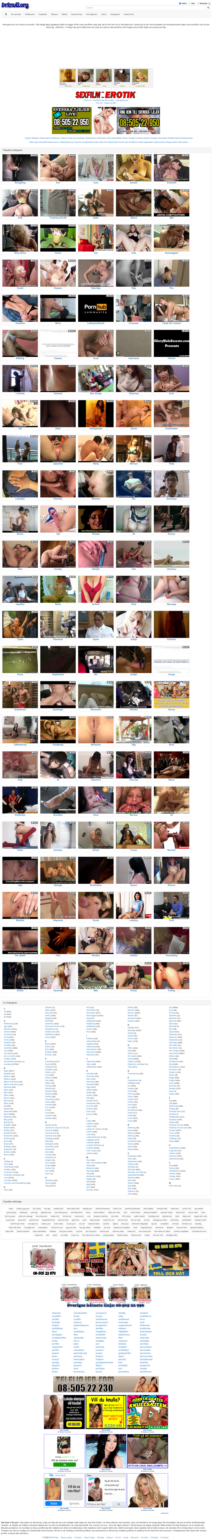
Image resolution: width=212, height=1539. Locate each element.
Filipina (48, 1083)
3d (5, 1014)
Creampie (8, 1172)
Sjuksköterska (133, 1175)
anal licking (174, 1220)
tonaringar (123, 1322)
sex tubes (64, 1235)
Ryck (130, 1146)
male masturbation (39, 1231)
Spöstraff (173, 1026)
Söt (170, 1007)
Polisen (131, 1099)
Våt (170, 1165)
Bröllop (7, 1130)
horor (142, 1319)
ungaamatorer (125, 1325)
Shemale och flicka (136, 1172)
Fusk (47, 1113)
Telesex (64, 138)
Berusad (7, 1101)
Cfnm (6, 1164)
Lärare (89, 1132)
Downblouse (50, 1029)
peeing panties (108, 1235)
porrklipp (78, 1362)
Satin (130, 1159)
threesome (159, 1228)
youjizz (99, 1353)
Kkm (88, 1079)
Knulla (140, 142)
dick (47, 1235)
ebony (88, 1212)
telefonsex (145, 1325)
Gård (47, 1141)
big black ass (167, 1216)
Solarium (131, 1191)
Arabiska (7, 1042)
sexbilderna (145, 1316)
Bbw (5, 1092)
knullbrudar (145, 1328)
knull (142, 1322)
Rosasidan (162, 138)
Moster (130, 1015)
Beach (6, 1098)
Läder (88, 1121)
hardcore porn (136, 1235)
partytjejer (144, 1341)
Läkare (89, 1126)
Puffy (130, 1115)
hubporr (55, 1325)
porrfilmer (100, 1368)
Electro (48, 1046)
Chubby (7, 1169)
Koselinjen (80, 138)
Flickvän (48, 1094)
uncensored (10, 1220)
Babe (6, 1071)
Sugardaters (148, 142)
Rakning (131, 1128)
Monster (89, 1190)
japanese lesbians (196, 1228)
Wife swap (173, 1186)
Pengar (131, 1088)
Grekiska (49, 1157)
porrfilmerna (101, 1319)
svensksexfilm (80, 1313)
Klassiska (90, 1084)
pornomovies (146, 1356)
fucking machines (23, 1231)
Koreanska (90, 1103)
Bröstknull (8, 1133)
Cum (6, 1178)
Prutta (130, 1113)
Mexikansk (90, 1176)
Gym (47, 1171)
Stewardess (174, 1040)
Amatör (7, 1032)
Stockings (173, 1042)
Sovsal (172, 1013)
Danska (48, 1007)
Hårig (47, 1186)
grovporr (78, 1365)
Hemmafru (90, 1013)
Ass (5, 1051)
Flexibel (48, 1091)
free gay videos (85, 1228)
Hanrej (48, 1183)
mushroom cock (57, 1228)
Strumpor (173, 1069)
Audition (7, 1059)
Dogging (48, 1018)
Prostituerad (133, 1110)
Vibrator (172, 1173)
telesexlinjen (146, 1331)
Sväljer (172, 1080)
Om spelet (132, 1056)
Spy (170, 1029)
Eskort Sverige (128, 138)
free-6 (76, 1341)
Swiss (171, 1091)
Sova (171, 1010)
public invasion (139, 1216)
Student (172, 1072)
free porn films (182, 1228)
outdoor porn (46, 1224)
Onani (130, 1059)
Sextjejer (154, 138)
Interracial (90, 1052)
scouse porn (71, 1224)
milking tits (23, 1212)
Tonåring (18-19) (176, 1125)
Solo (129, 1194)
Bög (5, 1122)
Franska (48, 1105)
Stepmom (173, 1037)
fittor (76, 1335)
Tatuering (173, 1106)
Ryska (130, 1149)
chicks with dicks (15, 1228)
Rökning (131, 1136)
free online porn (41, 1216)
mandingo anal (153, 1216)
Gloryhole (49, 1146)
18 (5, 1011)
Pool (129, 1105)
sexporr (55, 1353)
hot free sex (67, 1216)
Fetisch (48, 1078)
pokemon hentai (166, 1212)
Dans (6, 1190)
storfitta (121, 1313)
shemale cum (187, 1224)
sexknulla (144, 1338)
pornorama (145, 1353)
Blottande (8, 1117)
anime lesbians (99, 1212)
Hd (87, 1007)
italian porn (187, 1216)
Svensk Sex (123, 142)
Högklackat (91, 1021)
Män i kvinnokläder (94, 1163)
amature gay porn (23, 1209)
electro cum (117, 1209)
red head (175, 1224)
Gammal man (51, 1136)
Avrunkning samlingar (13, 1061)
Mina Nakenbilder (114, 138)
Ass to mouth (9, 1056)
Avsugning (8, 1064)
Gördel (48, 1149)
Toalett (172, 1122)
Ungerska (173, 1151)
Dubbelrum (49, 1034)
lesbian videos (122, 1235)
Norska (131, 1033)
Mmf (88, 1187)
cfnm (125, 1212)
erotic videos (58, 1224)
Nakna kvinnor (53, 142)
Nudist (130, 1036)
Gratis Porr (103, 142)
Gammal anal (50, 1133)
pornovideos (146, 1347)
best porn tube (63, 1220)
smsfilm (77, 1319)
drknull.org (53, 1537)
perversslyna (102, 1322)
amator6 (144, 1313)
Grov (47, 1163)
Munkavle (132, 1018)
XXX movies (126, 1216)
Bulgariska (8, 1149)
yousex (99, 1316)
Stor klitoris (173, 1048)
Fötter (47, 1102)
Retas (130, 1130)
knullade (56, 1322)
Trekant (172, 1130)
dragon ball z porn (200, 1216)
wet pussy (124, 1224)
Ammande (8, 1034)
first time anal (122, 1220)
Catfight (7, 1161)
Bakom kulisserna (11, 1082)
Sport (171, 1024)
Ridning (131, 1133)
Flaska (48, 1088)
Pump (130, 1121)
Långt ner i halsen (93, 1129)
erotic (203, 1212)
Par (129, 1086)
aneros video (193, 1212)
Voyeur (172, 1179)
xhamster (56, 1313)
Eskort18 (178, 138)
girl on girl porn (91, 1231)
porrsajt (122, 1359)
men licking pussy (61, 1212)
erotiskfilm (100, 1335)
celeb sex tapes (118, 1231)
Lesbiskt (89, 1148)
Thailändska (174, 1117)
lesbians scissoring (100, 1216)
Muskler (131, 1021)
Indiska (89, 1038)
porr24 (99, 1372)
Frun (47, 1107)
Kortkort (89, 1109)
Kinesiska (90, 1076)
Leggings (90, 1140)
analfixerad (123, 1319)
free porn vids (158, 1235)
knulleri (143, 1335)
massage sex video (160, 1220)
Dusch (48, 1037)
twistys (147, 1235)
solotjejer (100, 1341)
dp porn (154, 1224)
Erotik (95, 142)
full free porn (104, 1231)
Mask (88, 1165)
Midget (89, 1179)
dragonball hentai (48, 1220)
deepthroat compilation (122, 1228)
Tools (135, 1228)
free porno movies (65, 1231)
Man (88, 1160)
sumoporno (101, 1313)
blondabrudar (146, 1359)
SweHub (144, 1362)
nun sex (82, 1224)
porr (75, 1328)
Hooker (89, 1029)
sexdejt (143, 1368)
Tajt (170, 1103)
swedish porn (58, 1209)
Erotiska (48, 1052)
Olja (129, 1051)
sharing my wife (200, 1220)
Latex (88, 1134)
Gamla (48, 1125)
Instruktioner (91, 1049)
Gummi (48, 1168)
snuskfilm (56, 1316)
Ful (46, 1110)
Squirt (171, 1032)
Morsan (131, 1013)
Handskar (49, 1180)
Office (130, 1048)
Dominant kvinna (52, 1026)
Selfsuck (131, 1164)
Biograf (7, 1109)
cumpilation (164, 1224)
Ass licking (8, 1053)
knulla (76, 1316)
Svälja (171, 1078)
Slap (129, 1186)
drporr (121, 1356)
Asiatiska (7, 1048)
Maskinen (90, 1168)
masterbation (186, 1220)
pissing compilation (150, 1212)
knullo (55, 1341)
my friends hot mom (199, 1231)
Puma (130, 1118)
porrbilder (123, 1365)
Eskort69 (43, 142)
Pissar (130, 1096)
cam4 (84, 1220)
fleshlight (97, 1228)
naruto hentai (135, 1212)
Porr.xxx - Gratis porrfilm (106, 103)
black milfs (9, 1231)
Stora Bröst (173, 1053)
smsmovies (101, 1338)
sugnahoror (57, 1347)
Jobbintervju (91, 1067)
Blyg (5, 1119)
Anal (6, 1037)
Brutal (6, 1144)
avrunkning (79, 1372)
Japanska (90, 1061)
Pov (129, 1107)
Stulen (171, 1075)
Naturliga (131, 1030)
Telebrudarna (45, 138)
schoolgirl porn (29, 1228)
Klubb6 (171, 138)
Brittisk (6, 1128)
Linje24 (28, 138)
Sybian (172, 1094)
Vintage (172, 1176)
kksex (54, 1356)
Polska (130, 1102)
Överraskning (133, 1074)
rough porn (39, 1235)
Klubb (88, 1092)
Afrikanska (8, 1024)
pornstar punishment (132, 1209)
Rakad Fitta (113, 142)
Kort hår (89, 1106)
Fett (46, 1080)
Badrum (7, 1079)
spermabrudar (80, 1353)
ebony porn (22, 1220)
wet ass (147, 1220)
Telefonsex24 (91, 138)
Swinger (172, 1088)
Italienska (90, 1055)
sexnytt (55, 1359)
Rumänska (132, 1141)
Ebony (48, 1044)
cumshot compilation (181, 1231)
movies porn (79, 1216)
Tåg (170, 1101)
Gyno (47, 1173)
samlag (55, 1362)
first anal (107, 1228)
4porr (54, 1331)
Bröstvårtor (8, 1136)
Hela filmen (91, 1010)
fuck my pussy (10, 1216)
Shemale (203, 3)
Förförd (48, 1096)
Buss (6, 1155)
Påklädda (131, 1083)
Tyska (171, 1141)
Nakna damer (160, 142)
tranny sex (75, 1235)
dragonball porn (146, 1228)
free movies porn (145, 1231)
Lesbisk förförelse (93, 1145)
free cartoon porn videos (91, 1235)
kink (120, 1362)
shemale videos (93, 1224)
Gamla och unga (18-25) (55, 1128)
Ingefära (89, 1044)
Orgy (130, 1067)
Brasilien (7, 1125)
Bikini (6, 1103)
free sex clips (135, 1220)
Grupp (47, 1165)
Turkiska (172, 1136)
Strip (171, 1064)
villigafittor (123, 1331)
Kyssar (89, 1114)
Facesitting (49, 1061)
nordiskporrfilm (59, 1338)
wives (11, 1209)
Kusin (88, 1111)
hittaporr (122, 1328)
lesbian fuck (55, 1216)
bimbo (55, 1372)
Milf (87, 1182)
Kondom (89, 1101)
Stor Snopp (173, 1051)
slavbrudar (79, 1338)
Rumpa (131, 1144)
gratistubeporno (81, 1325)
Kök (88, 1098)
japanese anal (46, 1212)
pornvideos (123, 1372)
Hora (88, 1032)
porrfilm (55, 1319)
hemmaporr (79, 1359)
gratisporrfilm (124, 1353)
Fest (47, 1075)
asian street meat (73, 1209)
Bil (5, 1106)
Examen (48, 1055)
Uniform (172, 1153)
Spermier (173, 1021)
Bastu (6, 1090)
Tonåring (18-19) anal (178, 1128)
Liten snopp (91, 1151)
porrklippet (57, 1335)
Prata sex (72, 138)
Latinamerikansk (93, 1137)
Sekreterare (133, 1161)
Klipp (88, 1087)
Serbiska (131, 1167)
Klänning (90, 1082)
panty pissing (11, 1212)
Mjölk (88, 1184)
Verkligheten (174, 1171)
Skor (130, 1180)
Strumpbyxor (174, 1067)
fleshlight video (171, 1235)
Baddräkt (7, 1074)
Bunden (7, 1152)
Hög (88, 1018)
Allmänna (8, 1029)
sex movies (37, 1209)
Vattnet (172, 1168)
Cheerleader (9, 1167)
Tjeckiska (173, 1119)
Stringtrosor (174, 1061)
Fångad (48, 1067)
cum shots (114, 1216)
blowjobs (53, 1231)
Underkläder (174, 1148)
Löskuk (89, 1153)
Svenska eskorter (142, 138)
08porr (99, 1365)
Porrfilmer (133, 142)
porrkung (100, 1347)
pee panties (199, 1209)
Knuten (89, 1095)
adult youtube (95, 1220)
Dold (47, 1021)
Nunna (130, 1038)
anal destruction (76, 1212)
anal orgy (34, 1212)
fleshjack (170, 1228)
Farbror (48, 1072)
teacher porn (180, 1212)
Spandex (172, 1015)
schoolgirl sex (33, 1224)
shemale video (162, 1209)
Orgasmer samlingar (136, 1064)
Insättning (90, 1046)
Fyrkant (48, 1118)
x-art (88, 1216)
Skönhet (131, 1178)
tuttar (120, 1316)
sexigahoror (101, 1325)
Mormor (131, 1010)
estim (177, 1216)
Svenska (172, 1086)
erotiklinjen (123, 1350)
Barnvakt (7, 1087)
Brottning (7, 1138)
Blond (6, 1114)
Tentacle (172, 1114)
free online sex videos (162, 1231)
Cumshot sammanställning (15, 1183)
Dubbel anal (50, 1032)
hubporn (100, 1359)
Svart (171, 1083)
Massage (90, 1171)
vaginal (115, 1224)
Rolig (130, 1138)
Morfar (130, 1007)
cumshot (106, 1224)
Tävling (172, 1109)
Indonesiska (91, 1041)
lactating (198, 1224)
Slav (129, 1188)
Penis (130, 1091)
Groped (48, 1160)
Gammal (48, 1130)
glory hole (75, 1220)
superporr (123, 1341)
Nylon (130, 1041)
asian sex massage (25, 1216)
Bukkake (7, 1146)
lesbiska (122, 1344)
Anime (6, 1040)
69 (5, 1017)
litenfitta (99, 1328)
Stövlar (172, 1056)
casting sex (131, 1231)
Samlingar (132, 1156)
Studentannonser (67, 142)
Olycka (130, 1053)
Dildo (47, 1010)
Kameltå (89, 1074)
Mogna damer (172, 142)
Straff (171, 1059)
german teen (34, 1220)
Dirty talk (48, 1013)
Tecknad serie (175, 1111)
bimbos (55, 1368)
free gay (47, 1209)
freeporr (99, 1356)
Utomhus (173, 1156)
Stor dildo (173, 1045)
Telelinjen (35, 138)
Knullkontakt (87, 142)
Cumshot (7, 1180)
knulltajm (122, 1347)
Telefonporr (102, 138)
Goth (47, 1152)
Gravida (48, 1155)
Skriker (131, 1183)
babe (76, 1344)
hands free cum (108, 1220)
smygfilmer (101, 1331)
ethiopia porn (87, 1209)
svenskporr (79, 1350)
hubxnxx (78, 1322)
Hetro (184, 3)
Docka (48, 1015)
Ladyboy (90, 1124)
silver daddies (148, 1209)
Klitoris (89, 1090)
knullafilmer (57, 1328)
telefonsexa (124, 1335)
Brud (6, 1141)
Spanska (172, 1018)
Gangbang (49, 1138)
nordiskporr (79, 1331)
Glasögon (49, 1144)
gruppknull (145, 1365)
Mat (88, 1173)
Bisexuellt (8, 1111)
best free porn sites (17, 1224)
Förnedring (49, 1099)
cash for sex (186, 1209)
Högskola (90, 1024)
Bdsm (6, 1095)
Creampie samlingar (12, 1175)
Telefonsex (55, 138)
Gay (193, 3)
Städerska (173, 1034)
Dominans (49, 1024)
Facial (47, 1064)
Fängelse (49, 1069)
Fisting (48, 1086)
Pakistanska (133, 1080)
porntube (144, 1344)
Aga (5, 1026)
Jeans (88, 1064)
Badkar (7, 1076)
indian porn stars (114, 1212)
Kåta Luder (34, 142)
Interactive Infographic (140, 1224)
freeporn (56, 1365)
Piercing (131, 1094)
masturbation (43, 1228)
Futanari (48, 1115)
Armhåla (7, 1045)
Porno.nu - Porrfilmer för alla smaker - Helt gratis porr (106, 100)
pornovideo (145, 1350)
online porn (175, 1209)
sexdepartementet (104, 1362)
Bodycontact (187, 138)
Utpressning (174, 1159)
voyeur (55, 1235)
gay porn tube (71, 1228)
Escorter (78, 142)
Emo (47, 1049)
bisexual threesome (103, 1209)
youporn (100, 1350)
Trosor (171, 1133)
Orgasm (131, 1061)
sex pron (79, 1231)
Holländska (91, 1026)
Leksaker (90, 1142)
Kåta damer (183, 142)
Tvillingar (173, 1138)
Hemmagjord (91, 1015)
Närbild (131, 1028)
